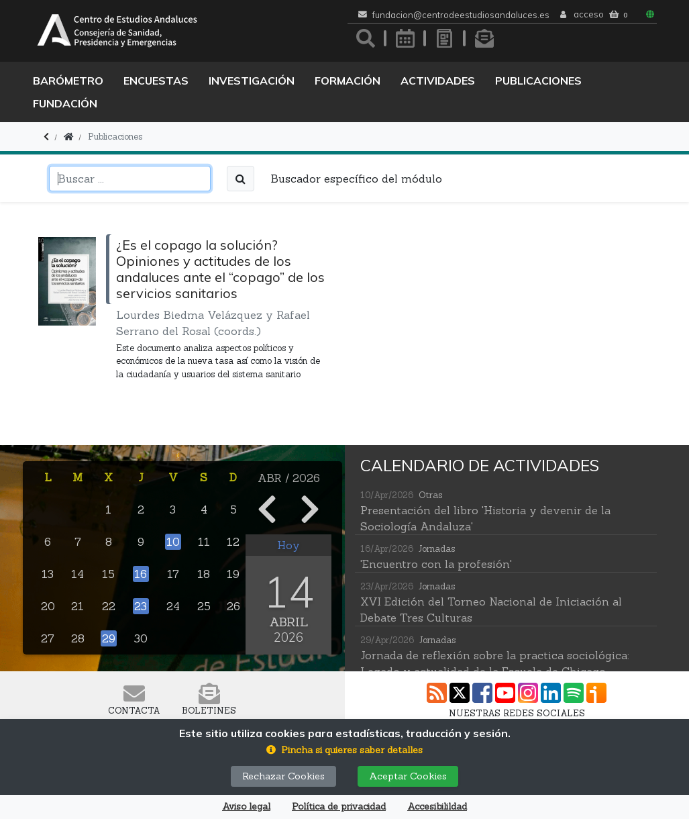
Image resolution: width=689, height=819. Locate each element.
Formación (347, 80)
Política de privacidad (339, 806)
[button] (344, 750)
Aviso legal (246, 806)
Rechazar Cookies (283, 776)
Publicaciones (538, 80)
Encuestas (156, 80)
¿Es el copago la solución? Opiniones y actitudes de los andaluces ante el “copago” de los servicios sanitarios (220, 268)
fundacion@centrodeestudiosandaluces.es (460, 15)
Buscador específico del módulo (356, 178)
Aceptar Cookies (408, 776)
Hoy (288, 545)
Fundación (65, 103)
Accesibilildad (437, 806)
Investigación (252, 80)
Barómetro (68, 80)
